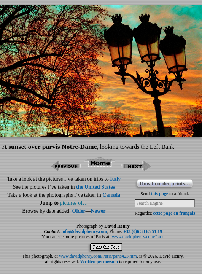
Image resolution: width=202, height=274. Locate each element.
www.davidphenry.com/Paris (138, 236)
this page (159, 193)
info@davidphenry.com (84, 231)
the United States (95, 187)
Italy (115, 179)
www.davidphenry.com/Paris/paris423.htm (98, 256)
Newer (98, 211)
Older (79, 211)
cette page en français (174, 213)
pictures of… (74, 203)
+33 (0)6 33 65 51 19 (142, 231)
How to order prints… (165, 183)
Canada (111, 195)
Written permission (99, 261)
